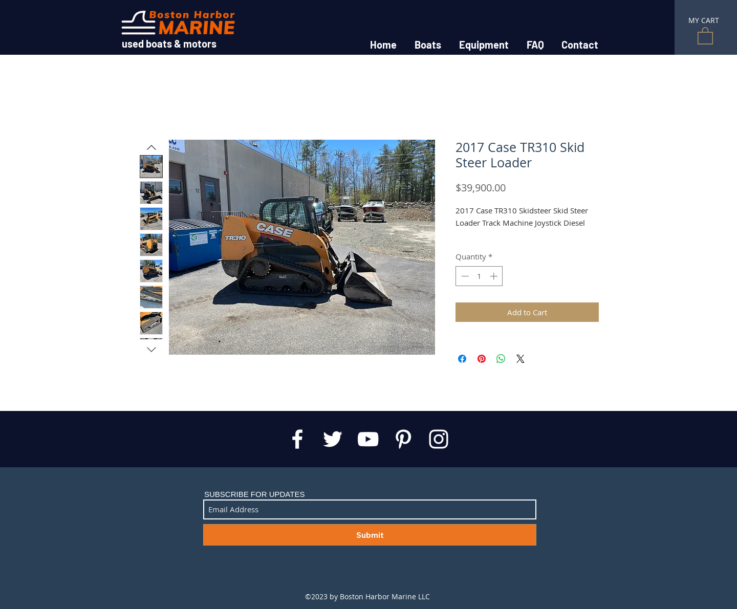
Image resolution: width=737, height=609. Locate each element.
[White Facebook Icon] (297, 439)
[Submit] (369, 535)
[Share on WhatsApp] (501, 359)
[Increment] (495, 276)
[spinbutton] (479, 276)
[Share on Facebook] (462, 359)
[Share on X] (520, 359)
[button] (705, 35)
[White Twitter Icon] (332, 439)
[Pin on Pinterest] (481, 359)
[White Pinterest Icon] (403, 439)
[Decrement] (464, 276)
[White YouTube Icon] (368, 439)
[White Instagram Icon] (438, 439)
